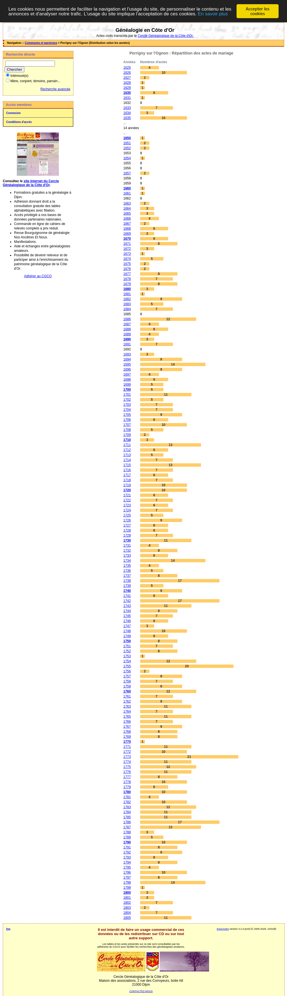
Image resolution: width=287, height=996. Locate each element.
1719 (127, 485)
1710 (127, 440)
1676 (127, 269)
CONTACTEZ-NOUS (140, 991)
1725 (127, 515)
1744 (127, 611)
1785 (127, 817)
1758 (127, 681)
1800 (127, 893)
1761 (127, 696)
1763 (127, 706)
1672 (127, 249)
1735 (127, 566)
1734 (127, 561)
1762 (127, 701)
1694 (127, 359)
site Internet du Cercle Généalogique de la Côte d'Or (31, 183)
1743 (127, 606)
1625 (127, 68)
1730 (127, 540)
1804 (127, 913)
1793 (127, 857)
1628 (127, 83)
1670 (127, 239)
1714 (127, 460)
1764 (127, 711)
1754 (127, 661)
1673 (127, 254)
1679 (127, 284)
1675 (127, 264)
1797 (127, 877)
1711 (127, 445)
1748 (127, 631)
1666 (127, 218)
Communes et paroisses (41, 42)
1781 (127, 797)
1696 (127, 369)
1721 (127, 495)
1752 (127, 651)
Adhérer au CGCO (38, 276)
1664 (127, 208)
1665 (127, 213)
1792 (127, 852)
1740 (127, 591)
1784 (127, 812)
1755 (127, 666)
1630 (127, 93)
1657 (127, 173)
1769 (127, 737)
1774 (127, 762)
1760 (127, 691)
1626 (127, 73)
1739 (127, 586)
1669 (127, 234)
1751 (127, 646)
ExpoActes (223, 929)
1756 (127, 671)
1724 (127, 510)
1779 (127, 787)
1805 (127, 918)
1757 (127, 676)
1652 (127, 148)
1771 (127, 747)
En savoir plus (213, 13)
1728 (127, 530)
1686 (127, 319)
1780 (127, 792)
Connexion (13, 113)
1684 (127, 309)
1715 (127, 465)
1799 (127, 888)
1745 (127, 616)
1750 (127, 641)
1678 (127, 279)
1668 (127, 229)
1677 (127, 274)
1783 (127, 807)
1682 (127, 299)
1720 (127, 490)
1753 (127, 656)
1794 (127, 862)
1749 (127, 636)
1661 (127, 193)
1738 (127, 581)
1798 (127, 882)
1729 (127, 535)
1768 (127, 732)
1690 (127, 339)
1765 (127, 716)
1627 (127, 78)
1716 (127, 470)
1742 (127, 601)
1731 (127, 545)
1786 (127, 822)
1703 (127, 405)
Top (8, 929)
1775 (127, 767)
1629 (127, 88)
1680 (127, 289)
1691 (127, 344)
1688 (127, 329)
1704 (127, 410)
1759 (127, 686)
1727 (127, 525)
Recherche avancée (55, 89)
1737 (127, 576)
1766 (127, 722)
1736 (127, 571)
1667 (127, 224)
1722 (127, 500)
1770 (127, 742)
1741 (127, 596)
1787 (127, 827)
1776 (127, 772)
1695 (127, 364)
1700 (127, 390)
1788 (127, 832)
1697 (127, 374)
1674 (127, 259)
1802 (127, 903)
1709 (127, 435)
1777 (127, 777)
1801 (127, 898)
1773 (127, 757)
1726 (127, 520)
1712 (127, 450)
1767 (127, 727)
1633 (127, 108)
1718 (127, 480)
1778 (127, 782)
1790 (127, 842)
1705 (127, 415)
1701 (127, 395)
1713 (127, 455)
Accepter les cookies (257, 11)
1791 (127, 847)
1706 (127, 420)
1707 (127, 425)
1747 (127, 626)
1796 (127, 872)
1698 (127, 379)
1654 (127, 158)
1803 (127, 908)
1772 (127, 752)
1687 (127, 324)
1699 (127, 384)
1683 (127, 304)
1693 (127, 354)
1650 (127, 138)
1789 (127, 837)
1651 (127, 143)
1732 (127, 550)
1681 (127, 294)
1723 (127, 505)
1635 (127, 118)
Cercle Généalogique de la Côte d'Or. (165, 36)
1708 (127, 430)
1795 (127, 867)
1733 (127, 556)
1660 (127, 188)
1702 (127, 400)
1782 (127, 802)
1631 (127, 98)
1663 (127, 203)
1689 (127, 334)
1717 (127, 475)
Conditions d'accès (19, 122)
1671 (127, 244)
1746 (127, 621)
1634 (127, 113)
